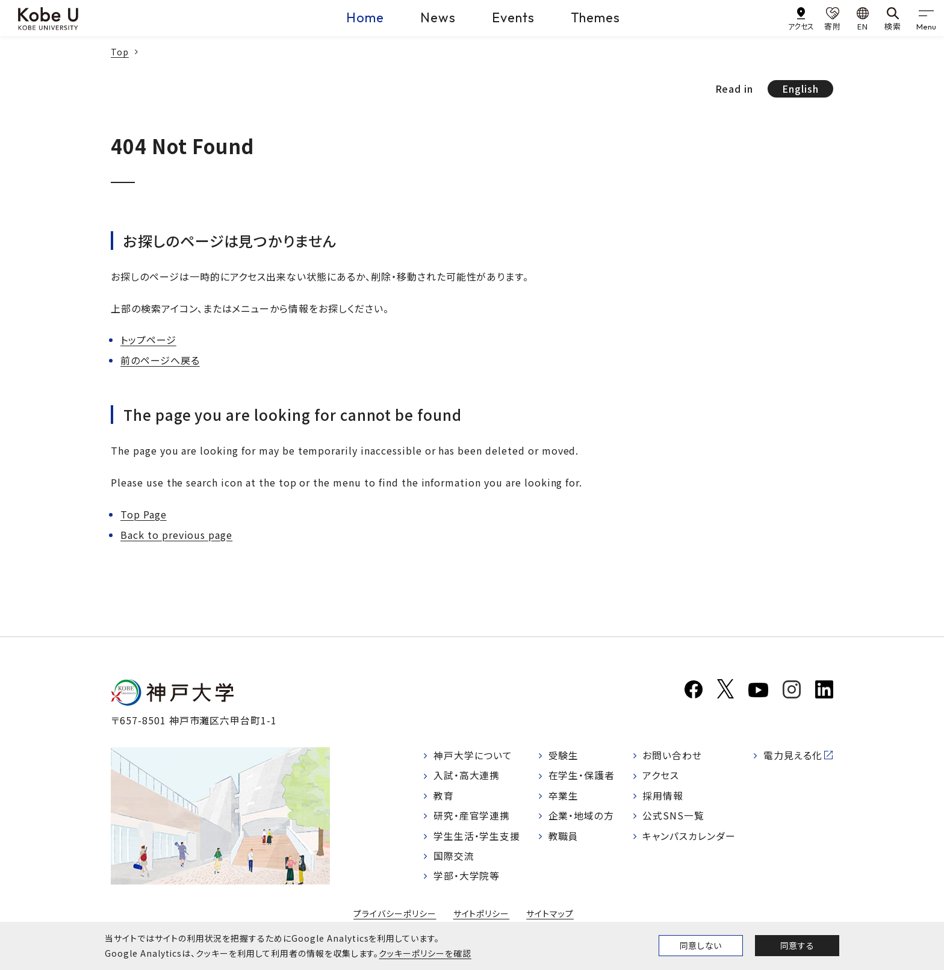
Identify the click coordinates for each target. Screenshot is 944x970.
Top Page (143, 514)
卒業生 (563, 796)
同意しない (701, 945)
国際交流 (453, 857)
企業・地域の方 (581, 817)
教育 (443, 796)
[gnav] (926, 18)
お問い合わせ (672, 755)
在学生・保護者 (581, 776)
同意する (797, 945)
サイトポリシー (481, 915)
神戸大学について (473, 755)
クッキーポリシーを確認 (425, 953)
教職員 (563, 837)
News (438, 17)
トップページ (148, 339)
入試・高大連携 (466, 776)
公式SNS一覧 (673, 817)
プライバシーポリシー (394, 915)
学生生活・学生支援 (477, 837)
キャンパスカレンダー (689, 837)
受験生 (563, 755)
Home (365, 17)
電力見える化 (792, 755)
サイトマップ (550, 915)
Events (513, 17)
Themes (596, 17)
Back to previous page (176, 534)
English (800, 88)
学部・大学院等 (466, 878)
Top (120, 52)
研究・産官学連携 (472, 817)
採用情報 (662, 796)
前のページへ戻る (160, 360)
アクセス (660, 776)
